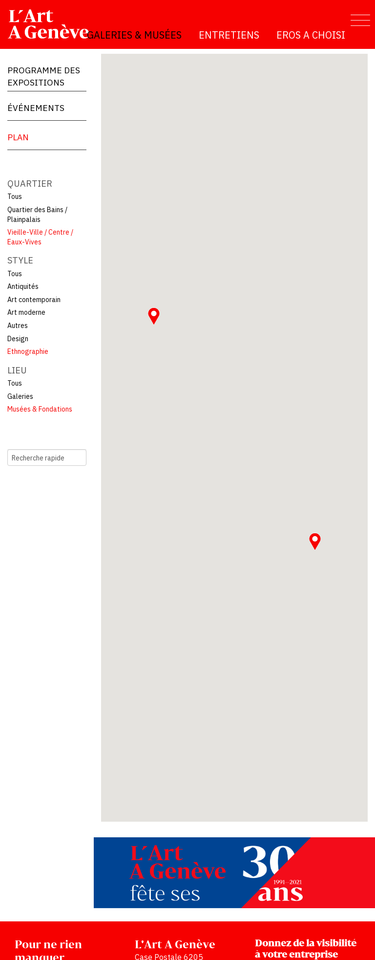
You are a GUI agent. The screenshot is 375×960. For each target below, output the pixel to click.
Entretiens (229, 35)
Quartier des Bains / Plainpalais (37, 214)
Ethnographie (27, 351)
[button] (315, 541)
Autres (17, 325)
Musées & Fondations (39, 409)
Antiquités (23, 286)
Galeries (20, 396)
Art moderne (26, 312)
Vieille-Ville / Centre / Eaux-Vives (40, 237)
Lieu (17, 370)
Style (20, 260)
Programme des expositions (43, 76)
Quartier (29, 183)
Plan (18, 137)
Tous (14, 196)
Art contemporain (34, 299)
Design (17, 338)
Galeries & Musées (134, 35)
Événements (35, 107)
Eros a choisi (310, 35)
